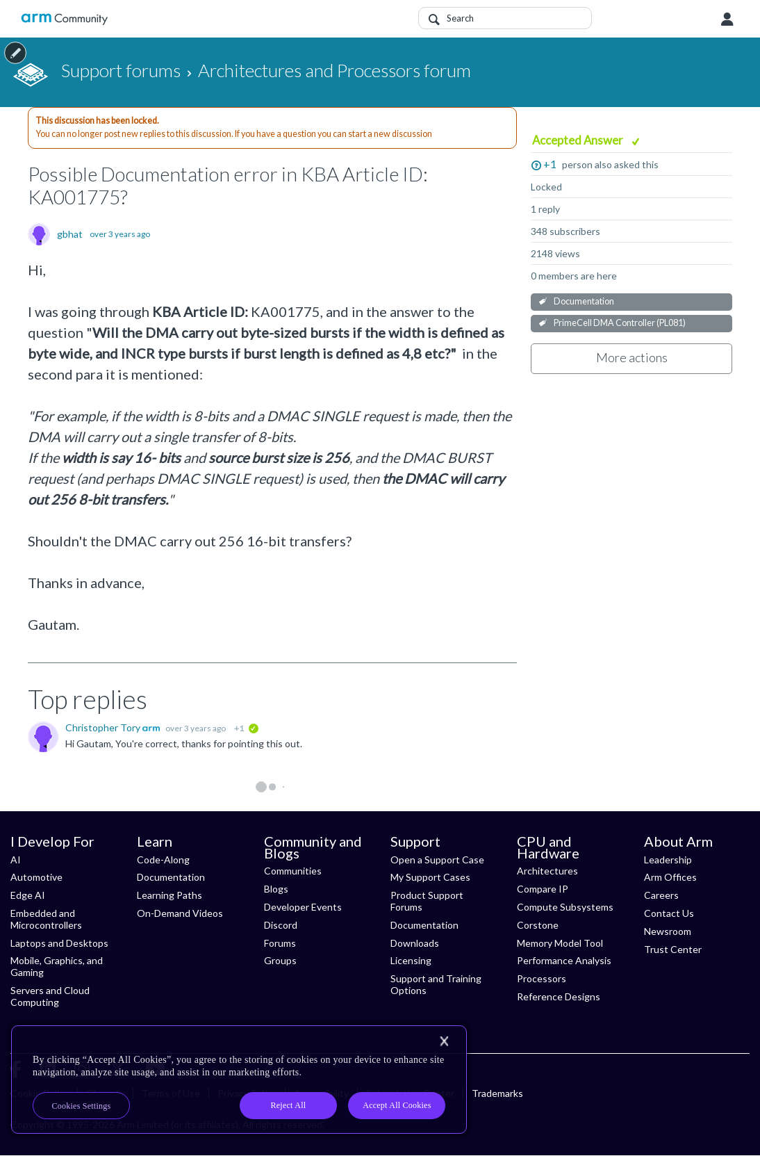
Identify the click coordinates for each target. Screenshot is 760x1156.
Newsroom (667, 931)
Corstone (538, 925)
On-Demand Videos (180, 913)
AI (15, 859)
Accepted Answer (578, 140)
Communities (293, 871)
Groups (280, 960)
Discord (280, 925)
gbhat (70, 234)
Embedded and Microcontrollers (46, 919)
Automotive (36, 877)
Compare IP (542, 889)
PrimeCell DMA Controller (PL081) (620, 323)
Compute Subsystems (565, 907)
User (727, 19)
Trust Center (673, 949)
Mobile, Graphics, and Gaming (56, 966)
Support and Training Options (435, 984)
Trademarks (497, 1093)
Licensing (410, 960)
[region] (239, 1079)
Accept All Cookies (397, 1105)
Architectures (547, 871)
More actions (632, 357)
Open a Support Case (437, 859)
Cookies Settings (81, 1106)
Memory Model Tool (560, 943)
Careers (661, 895)
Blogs (276, 889)
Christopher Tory (103, 727)
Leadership (668, 859)
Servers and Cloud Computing (50, 996)
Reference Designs (558, 996)
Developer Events (303, 907)
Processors (541, 978)
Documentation (584, 301)
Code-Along (163, 859)
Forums (280, 943)
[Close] (444, 1041)
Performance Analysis (564, 960)
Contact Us (669, 913)
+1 (549, 163)
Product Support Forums (426, 901)
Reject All (288, 1105)
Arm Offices (670, 877)
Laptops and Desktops (59, 943)
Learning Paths (169, 895)
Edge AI (27, 895)
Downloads (414, 943)
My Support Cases (430, 877)
